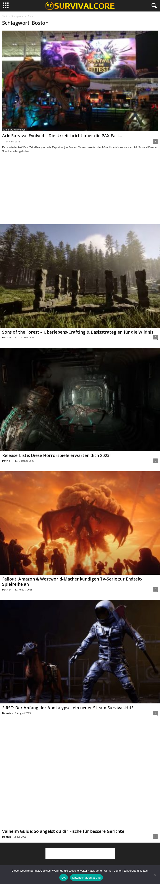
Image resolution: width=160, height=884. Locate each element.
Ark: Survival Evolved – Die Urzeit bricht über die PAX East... (62, 136)
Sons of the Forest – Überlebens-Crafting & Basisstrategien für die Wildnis (77, 332)
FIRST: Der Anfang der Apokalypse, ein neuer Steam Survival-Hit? (68, 708)
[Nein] (154, 875)
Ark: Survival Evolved (14, 129)
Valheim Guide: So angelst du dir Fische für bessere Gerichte (63, 831)
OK (63, 877)
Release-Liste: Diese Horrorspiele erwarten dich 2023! (56, 455)
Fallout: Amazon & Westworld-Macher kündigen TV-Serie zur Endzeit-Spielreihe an (72, 581)
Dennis (6, 713)
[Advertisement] (80, 193)
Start (4, 16)
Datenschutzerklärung (86, 877)
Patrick (6, 337)
